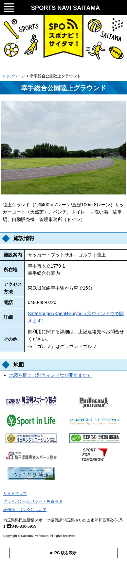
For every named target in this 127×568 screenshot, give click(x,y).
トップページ (13, 76)
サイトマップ (15, 493)
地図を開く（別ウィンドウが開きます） (50, 375)
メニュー (8, 7)
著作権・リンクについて (24, 509)
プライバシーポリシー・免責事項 (32, 501)
